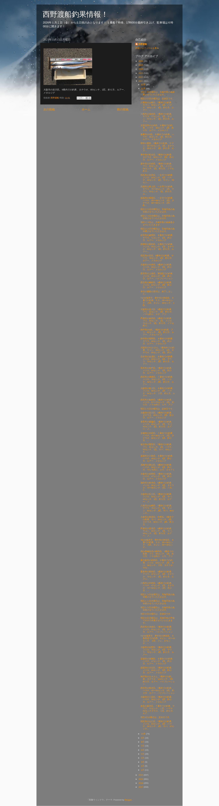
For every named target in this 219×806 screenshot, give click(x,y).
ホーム (86, 109)
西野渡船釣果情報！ (75, 14)
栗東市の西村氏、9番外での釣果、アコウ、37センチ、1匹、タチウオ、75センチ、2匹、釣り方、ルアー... (157, 575)
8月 (143, 742)
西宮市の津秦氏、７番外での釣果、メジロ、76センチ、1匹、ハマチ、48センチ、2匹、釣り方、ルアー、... (158, 381)
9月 (143, 738)
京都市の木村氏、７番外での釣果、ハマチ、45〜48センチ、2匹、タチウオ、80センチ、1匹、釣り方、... (158, 437)
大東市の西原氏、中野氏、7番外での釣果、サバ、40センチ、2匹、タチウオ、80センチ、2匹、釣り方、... (157, 521)
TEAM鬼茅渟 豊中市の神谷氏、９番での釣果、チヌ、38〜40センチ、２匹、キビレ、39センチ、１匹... (158, 302)
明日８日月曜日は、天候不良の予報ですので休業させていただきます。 (158, 620)
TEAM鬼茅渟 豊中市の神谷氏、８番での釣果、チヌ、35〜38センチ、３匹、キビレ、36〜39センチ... (157, 544)
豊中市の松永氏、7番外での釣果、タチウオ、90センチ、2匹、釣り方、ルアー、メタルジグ (157, 157)
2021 (141, 81)
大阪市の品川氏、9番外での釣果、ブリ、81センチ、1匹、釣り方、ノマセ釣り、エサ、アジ (157, 311)
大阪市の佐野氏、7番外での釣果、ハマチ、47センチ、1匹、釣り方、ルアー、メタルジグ (157, 476)
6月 (143, 750)
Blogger (128, 800)
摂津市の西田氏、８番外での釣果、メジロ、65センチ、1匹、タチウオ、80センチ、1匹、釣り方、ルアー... (158, 248)
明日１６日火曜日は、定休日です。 (158, 409)
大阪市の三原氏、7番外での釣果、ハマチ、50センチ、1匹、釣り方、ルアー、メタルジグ (157, 699)
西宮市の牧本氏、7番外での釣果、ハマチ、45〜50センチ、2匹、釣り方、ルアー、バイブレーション (158, 690)
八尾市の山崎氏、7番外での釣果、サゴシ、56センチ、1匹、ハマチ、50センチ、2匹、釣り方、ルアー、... (157, 106)
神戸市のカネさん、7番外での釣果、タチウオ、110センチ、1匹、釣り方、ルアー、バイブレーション (158, 680)
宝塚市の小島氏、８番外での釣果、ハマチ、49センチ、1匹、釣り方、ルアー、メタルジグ (158, 458)
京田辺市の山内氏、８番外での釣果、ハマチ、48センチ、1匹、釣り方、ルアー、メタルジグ (157, 127)
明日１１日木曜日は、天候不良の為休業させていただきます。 (158, 602)
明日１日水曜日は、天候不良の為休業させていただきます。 (158, 93)
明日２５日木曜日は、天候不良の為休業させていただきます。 (158, 210)
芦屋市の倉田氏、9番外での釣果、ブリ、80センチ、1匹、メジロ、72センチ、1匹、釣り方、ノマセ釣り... (157, 322)
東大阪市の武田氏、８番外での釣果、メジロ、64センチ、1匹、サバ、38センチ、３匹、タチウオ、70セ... (158, 564)
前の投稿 (123, 109)
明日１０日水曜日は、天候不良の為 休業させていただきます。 (158, 608)
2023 (141, 73)
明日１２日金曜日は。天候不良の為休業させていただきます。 (158, 595)
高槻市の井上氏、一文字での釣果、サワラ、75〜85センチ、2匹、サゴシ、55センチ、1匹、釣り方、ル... (158, 190)
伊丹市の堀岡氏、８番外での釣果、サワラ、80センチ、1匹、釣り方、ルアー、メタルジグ (158, 341)
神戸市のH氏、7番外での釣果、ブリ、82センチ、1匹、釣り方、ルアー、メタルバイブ (157, 332)
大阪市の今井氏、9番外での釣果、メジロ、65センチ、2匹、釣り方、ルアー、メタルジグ (157, 267)
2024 (141, 69)
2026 (141, 61)
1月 (143, 770)
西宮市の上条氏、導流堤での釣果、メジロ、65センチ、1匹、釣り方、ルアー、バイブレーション (158, 276)
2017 (141, 787)
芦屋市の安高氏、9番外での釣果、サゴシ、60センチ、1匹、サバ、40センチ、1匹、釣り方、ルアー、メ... (157, 532)
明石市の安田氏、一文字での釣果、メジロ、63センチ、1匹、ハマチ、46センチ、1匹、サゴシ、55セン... (158, 179)
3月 (143, 762)
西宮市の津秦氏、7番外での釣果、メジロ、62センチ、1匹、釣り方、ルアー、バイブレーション (157, 629)
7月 (143, 746)
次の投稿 (49, 109)
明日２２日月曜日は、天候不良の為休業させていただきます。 (158, 230)
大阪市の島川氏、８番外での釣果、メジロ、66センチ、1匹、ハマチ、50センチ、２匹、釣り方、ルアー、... (158, 392)
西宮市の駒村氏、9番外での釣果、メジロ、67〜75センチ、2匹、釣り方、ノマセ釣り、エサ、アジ (157, 402)
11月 (143, 88)
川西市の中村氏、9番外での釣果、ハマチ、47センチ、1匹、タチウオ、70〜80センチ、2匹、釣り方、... (157, 587)
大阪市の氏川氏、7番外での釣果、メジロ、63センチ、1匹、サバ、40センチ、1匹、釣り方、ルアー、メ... (157, 498)
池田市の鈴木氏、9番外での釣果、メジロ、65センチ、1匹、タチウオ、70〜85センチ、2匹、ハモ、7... (157, 486)
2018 (141, 783)
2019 (141, 779)
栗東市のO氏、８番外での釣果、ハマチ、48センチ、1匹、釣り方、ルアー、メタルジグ (157, 136)
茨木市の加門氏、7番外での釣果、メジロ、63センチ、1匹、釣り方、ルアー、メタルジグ (157, 370)
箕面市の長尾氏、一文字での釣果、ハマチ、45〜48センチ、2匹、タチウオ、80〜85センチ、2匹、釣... (158, 202)
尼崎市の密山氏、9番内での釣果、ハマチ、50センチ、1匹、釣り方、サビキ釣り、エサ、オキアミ (158, 467)
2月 (143, 766)
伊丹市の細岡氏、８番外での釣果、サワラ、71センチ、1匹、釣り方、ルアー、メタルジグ (158, 237)
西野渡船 (142, 44)
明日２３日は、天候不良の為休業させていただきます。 (158, 223)
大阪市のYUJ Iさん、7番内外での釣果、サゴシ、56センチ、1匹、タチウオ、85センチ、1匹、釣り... (157, 350)
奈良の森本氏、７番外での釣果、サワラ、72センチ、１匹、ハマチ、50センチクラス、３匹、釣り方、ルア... (158, 710)
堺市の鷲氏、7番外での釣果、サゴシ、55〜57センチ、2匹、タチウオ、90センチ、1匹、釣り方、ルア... (157, 147)
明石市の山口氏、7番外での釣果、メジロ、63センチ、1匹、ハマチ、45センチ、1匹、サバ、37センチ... (157, 725)
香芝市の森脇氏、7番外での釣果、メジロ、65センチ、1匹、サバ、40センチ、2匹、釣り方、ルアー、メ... (157, 425)
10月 (143, 734)
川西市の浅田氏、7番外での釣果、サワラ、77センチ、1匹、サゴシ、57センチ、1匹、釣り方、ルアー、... (157, 118)
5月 (143, 754)
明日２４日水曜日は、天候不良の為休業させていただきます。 (158, 217)
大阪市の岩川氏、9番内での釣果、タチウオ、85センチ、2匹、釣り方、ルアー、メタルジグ (157, 415)
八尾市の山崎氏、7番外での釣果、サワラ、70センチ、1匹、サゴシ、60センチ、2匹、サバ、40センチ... (157, 509)
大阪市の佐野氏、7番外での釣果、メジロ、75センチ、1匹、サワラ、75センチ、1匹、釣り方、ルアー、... (157, 651)
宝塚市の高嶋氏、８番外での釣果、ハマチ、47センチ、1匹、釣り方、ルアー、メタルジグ (158, 661)
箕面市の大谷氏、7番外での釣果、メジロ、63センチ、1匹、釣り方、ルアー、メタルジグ (157, 670)
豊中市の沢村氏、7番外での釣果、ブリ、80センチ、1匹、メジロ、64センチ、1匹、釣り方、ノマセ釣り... (157, 167)
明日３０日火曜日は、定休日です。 (158, 98)
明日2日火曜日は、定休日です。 (156, 717)
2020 (141, 775)
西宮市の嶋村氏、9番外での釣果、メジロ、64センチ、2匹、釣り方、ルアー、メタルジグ (157, 285)
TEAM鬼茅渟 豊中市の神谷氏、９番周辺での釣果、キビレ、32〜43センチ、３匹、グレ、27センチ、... (158, 639)
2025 (141, 65)
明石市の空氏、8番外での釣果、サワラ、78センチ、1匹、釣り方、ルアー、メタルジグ (157, 258)
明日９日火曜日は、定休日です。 (156, 614)
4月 (143, 758)
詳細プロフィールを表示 (147, 48)
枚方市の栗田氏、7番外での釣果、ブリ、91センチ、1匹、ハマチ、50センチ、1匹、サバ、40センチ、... (157, 448)
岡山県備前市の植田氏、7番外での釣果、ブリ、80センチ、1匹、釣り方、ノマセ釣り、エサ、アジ (157, 553)
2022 (141, 77)
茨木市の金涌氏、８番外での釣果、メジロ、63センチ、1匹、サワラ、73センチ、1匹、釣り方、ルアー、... (158, 360)
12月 (143, 84)
